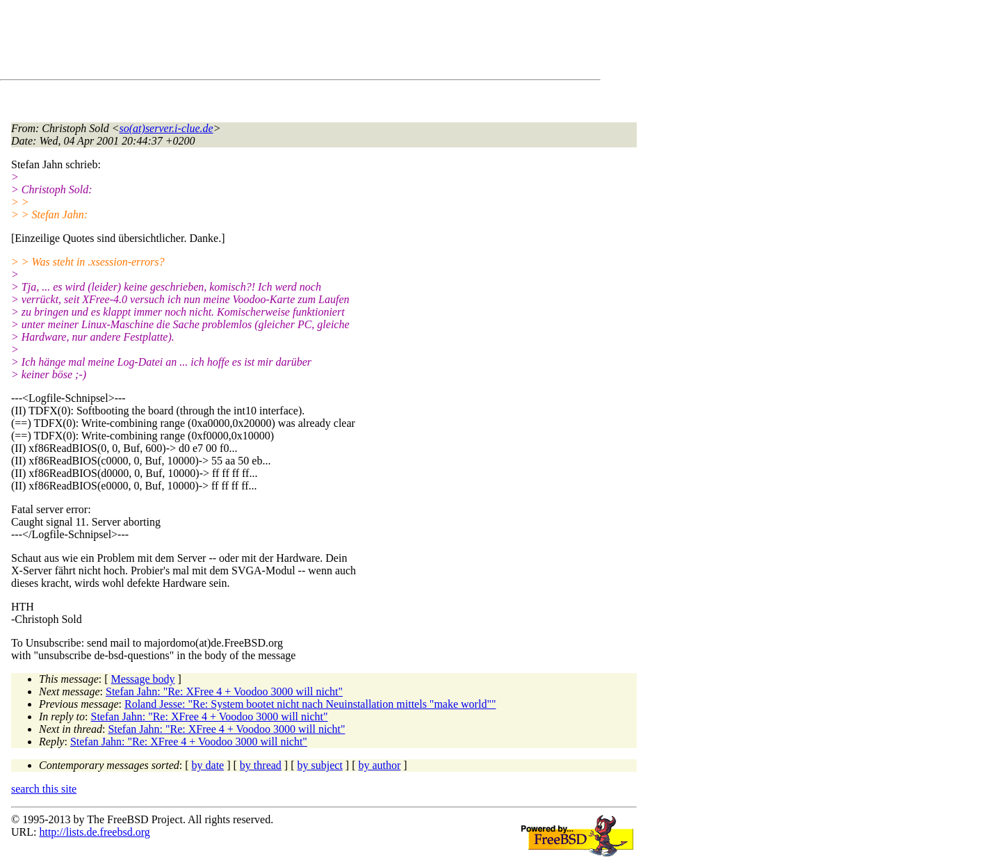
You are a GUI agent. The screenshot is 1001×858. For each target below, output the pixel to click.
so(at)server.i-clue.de (166, 128)
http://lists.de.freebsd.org (94, 832)
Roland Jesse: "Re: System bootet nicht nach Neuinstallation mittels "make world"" (310, 704)
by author (379, 765)
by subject (320, 765)
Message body (143, 679)
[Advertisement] (264, 42)
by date (208, 765)
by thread (261, 765)
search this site (43, 789)
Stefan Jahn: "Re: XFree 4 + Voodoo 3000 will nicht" (224, 691)
